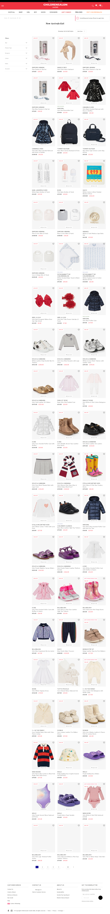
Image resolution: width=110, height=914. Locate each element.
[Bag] (101, 6)
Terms (49, 910)
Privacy (54, 910)
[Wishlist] (97, 6)
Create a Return (11, 892)
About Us (59, 889)
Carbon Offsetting (13, 903)
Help (8, 900)
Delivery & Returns (12, 895)
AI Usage (60, 910)
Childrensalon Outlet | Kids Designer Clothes (55, 5)
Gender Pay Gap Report (63, 895)
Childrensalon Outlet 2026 (28, 910)
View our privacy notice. (87, 901)
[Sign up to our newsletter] (100, 898)
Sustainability (60, 892)
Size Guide (10, 897)
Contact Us (10, 889)
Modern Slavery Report (63, 897)
